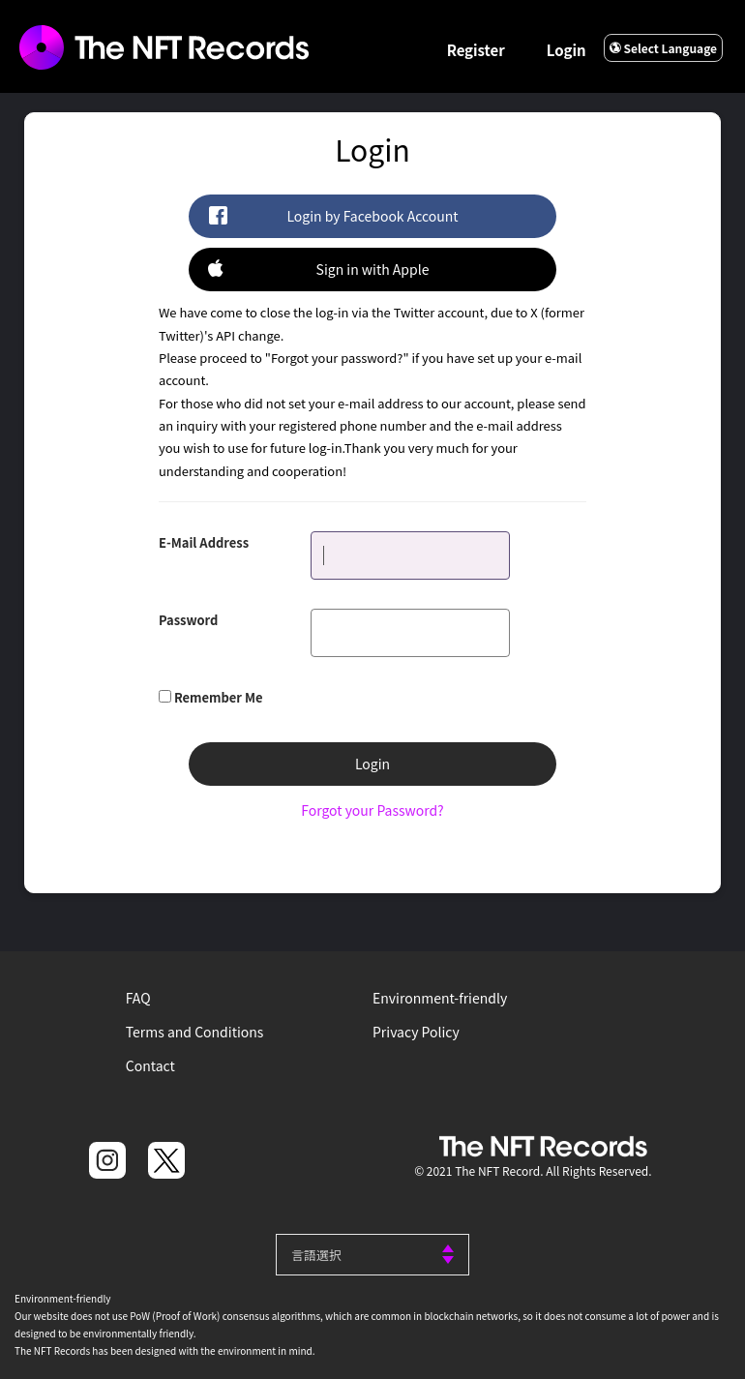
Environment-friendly (439, 997)
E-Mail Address (204, 542)
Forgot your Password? (372, 810)
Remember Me (218, 697)
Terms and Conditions (195, 1031)
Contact (150, 1065)
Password (188, 620)
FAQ (138, 997)
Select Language (663, 48)
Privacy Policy (416, 1031)
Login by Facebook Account (333, 215)
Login (566, 50)
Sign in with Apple (318, 268)
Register (476, 50)
